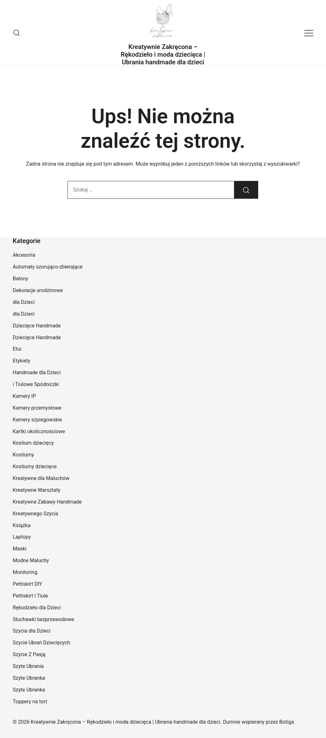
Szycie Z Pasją (29, 654)
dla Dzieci (24, 302)
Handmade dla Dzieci (37, 372)
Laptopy (22, 537)
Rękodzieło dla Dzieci (37, 608)
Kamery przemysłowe (37, 408)
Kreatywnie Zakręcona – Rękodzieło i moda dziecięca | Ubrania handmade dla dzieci (163, 54)
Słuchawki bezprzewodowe (43, 619)
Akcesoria (24, 255)
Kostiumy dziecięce (35, 466)
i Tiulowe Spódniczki (36, 384)
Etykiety (21, 361)
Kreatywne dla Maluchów (41, 478)
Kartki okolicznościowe (39, 431)
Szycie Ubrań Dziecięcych (41, 643)
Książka (22, 525)
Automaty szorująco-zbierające (47, 267)
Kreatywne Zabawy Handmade (47, 502)
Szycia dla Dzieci (32, 631)
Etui (17, 349)
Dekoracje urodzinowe (38, 290)
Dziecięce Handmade (37, 326)
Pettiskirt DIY (27, 584)
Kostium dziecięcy (33, 443)
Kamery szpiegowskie (37, 420)
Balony (20, 279)
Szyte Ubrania (28, 666)
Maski (19, 549)
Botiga (286, 722)
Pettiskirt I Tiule (30, 596)
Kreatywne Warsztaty (36, 490)
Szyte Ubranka (29, 678)
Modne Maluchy (31, 560)
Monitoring (25, 572)
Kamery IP (24, 396)
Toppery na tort (30, 702)
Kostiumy (23, 455)
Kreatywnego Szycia (35, 514)
